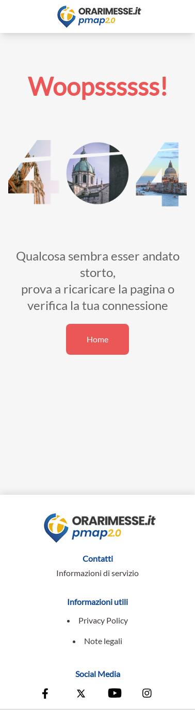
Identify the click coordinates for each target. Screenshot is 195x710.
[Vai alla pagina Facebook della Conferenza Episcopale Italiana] (47, 694)
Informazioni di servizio (97, 573)
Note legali (103, 641)
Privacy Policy (103, 620)
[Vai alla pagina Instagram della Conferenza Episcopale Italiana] (147, 694)
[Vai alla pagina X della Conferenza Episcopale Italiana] (81, 694)
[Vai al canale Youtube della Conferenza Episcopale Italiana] (114, 694)
